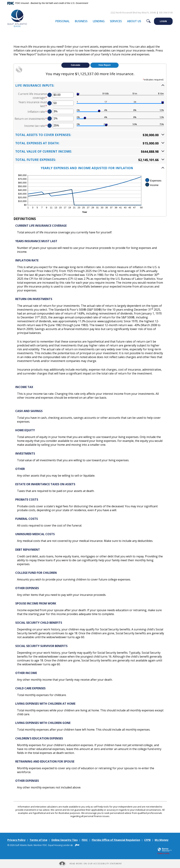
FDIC (85, 840)
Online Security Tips (64, 840)
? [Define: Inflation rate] (49, 111)
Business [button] (81, 21)
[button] (90, 85)
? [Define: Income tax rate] (49, 125)
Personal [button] (62, 21)
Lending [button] (99, 21)
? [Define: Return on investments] (49, 118)
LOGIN (163, 21)
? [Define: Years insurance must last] (49, 103)
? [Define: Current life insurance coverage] (49, 94)
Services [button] (116, 21)
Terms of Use (38, 840)
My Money (161, 840)
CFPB (147, 840)
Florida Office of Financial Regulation (116, 840)
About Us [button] (134, 21)
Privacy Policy (16, 840)
